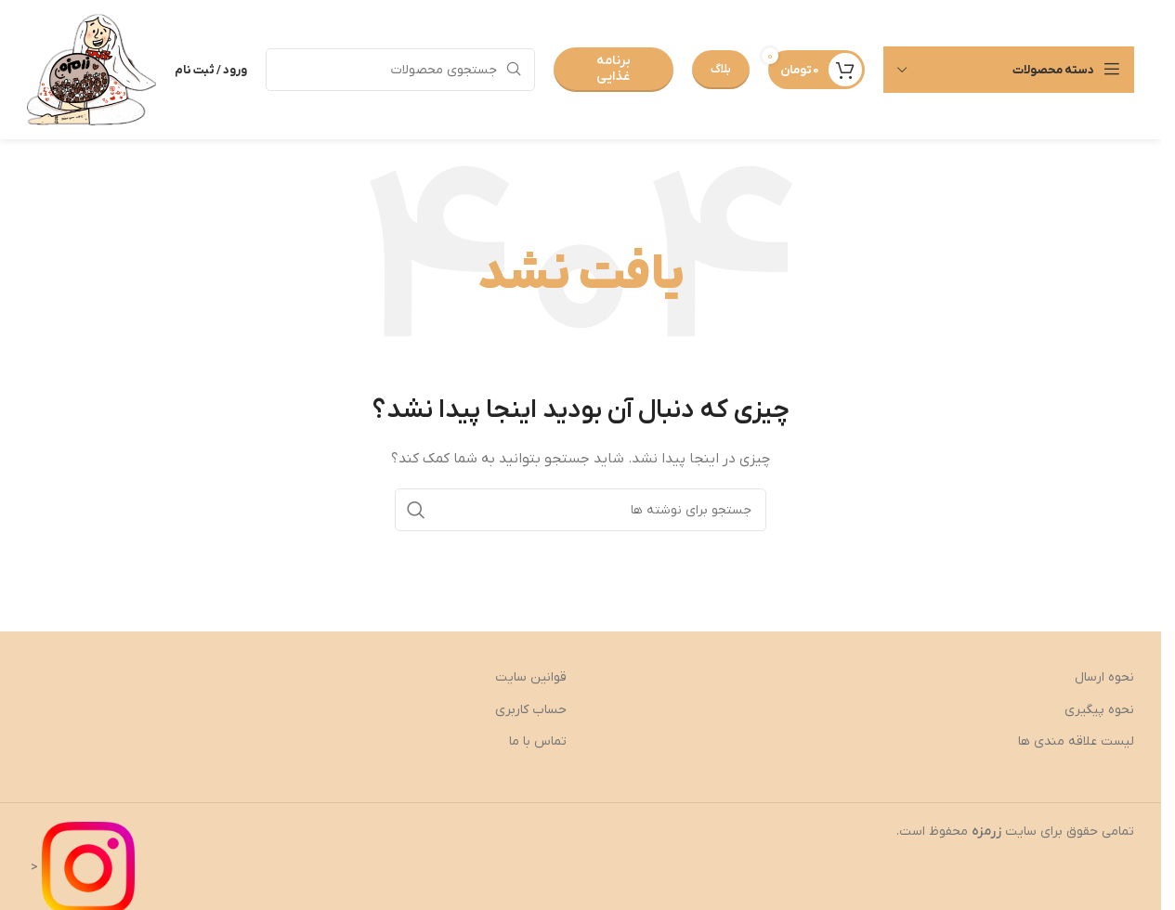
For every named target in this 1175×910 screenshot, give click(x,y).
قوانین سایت (531, 677)
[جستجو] (400, 69)
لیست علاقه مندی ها (1076, 741)
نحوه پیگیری (1099, 710)
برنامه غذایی (613, 68)
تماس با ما (538, 741)
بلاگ (721, 69)
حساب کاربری (531, 710)
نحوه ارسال (1104, 677)
